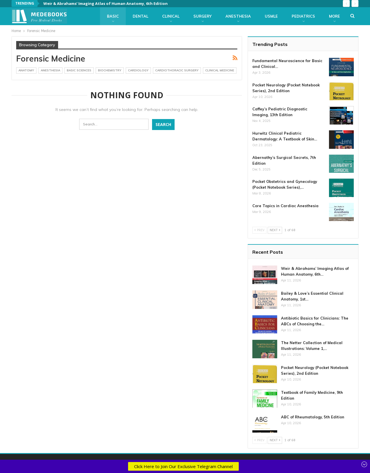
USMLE (271, 16)
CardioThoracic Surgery (177, 70)
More (334, 16)
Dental (140, 16)
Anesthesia (238, 16)
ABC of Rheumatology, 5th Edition (312, 417)
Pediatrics (303, 16)
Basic (113, 16)
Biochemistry (109, 70)
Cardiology (138, 70)
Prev (259, 230)
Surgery (202, 16)
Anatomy (26, 70)
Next (275, 230)
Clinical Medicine (219, 70)
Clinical (171, 16)
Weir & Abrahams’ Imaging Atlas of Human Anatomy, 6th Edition (105, 3)
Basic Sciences (79, 70)
